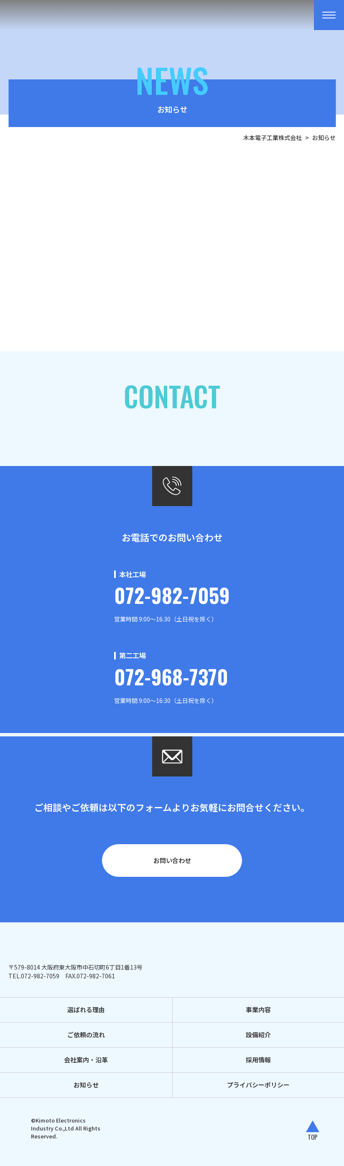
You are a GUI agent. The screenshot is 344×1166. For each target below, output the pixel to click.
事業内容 (258, 1009)
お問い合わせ (172, 860)
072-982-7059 (172, 595)
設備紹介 (258, 1034)
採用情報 (258, 1059)
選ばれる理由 (86, 1009)
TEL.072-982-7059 (33, 976)
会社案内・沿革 (86, 1059)
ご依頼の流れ (86, 1034)
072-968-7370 (171, 676)
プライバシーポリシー (258, 1084)
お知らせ (86, 1084)
